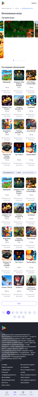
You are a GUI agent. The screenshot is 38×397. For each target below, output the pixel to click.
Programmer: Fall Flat (7, 287)
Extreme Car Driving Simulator (7, 156)
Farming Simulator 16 (19, 108)
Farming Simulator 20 (19, 132)
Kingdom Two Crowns (6, 108)
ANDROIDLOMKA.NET (7, 8)
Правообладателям (8, 380)
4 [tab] (18, 60)
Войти (34, 3)
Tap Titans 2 (19, 154)
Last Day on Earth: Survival (31, 288)
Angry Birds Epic (7, 132)
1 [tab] (13, 60)
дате (19, 172)
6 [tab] (21, 60)
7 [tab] (23, 60)
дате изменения (28, 172)
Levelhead (31, 107)
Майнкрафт (7, 82)
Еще (19, 303)
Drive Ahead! (31, 131)
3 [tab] (16, 60)
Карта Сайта (6, 385)
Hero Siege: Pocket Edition (31, 83)
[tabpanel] (19, 29)
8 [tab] (24, 60)
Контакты (5, 382)
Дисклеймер (6, 377)
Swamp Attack (31, 154)
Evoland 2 (19, 287)
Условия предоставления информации (7, 367)
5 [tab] (19, 60)
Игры (17, 8)
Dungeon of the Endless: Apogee (19, 83)
